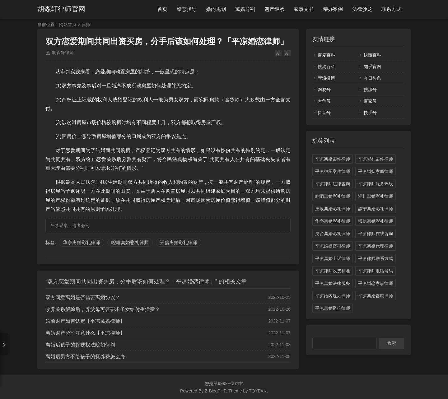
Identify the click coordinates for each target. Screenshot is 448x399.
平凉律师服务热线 (375, 183)
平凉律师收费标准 (332, 270)
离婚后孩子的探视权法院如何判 (80, 344)
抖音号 (324, 112)
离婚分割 (245, 9)
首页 (162, 9)
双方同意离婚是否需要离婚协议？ (82, 297)
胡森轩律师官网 (61, 9)
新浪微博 (326, 78)
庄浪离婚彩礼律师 (332, 208)
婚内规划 (216, 9)
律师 (86, 24)
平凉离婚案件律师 (332, 158)
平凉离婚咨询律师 (375, 295)
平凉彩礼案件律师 (375, 158)
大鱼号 (324, 101)
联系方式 (391, 9)
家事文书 (304, 9)
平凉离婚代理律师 (375, 246)
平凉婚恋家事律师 (375, 283)
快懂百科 (372, 55)
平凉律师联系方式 (375, 258)
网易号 (324, 89)
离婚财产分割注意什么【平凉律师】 (85, 333)
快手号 (370, 112)
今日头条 (372, 78)
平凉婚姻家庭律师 (375, 171)
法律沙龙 (362, 9)
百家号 (370, 101)
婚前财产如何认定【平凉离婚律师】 (85, 321)
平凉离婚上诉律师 (332, 258)
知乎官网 (372, 66)
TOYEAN (258, 390)
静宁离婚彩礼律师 (375, 208)
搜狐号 (370, 89)
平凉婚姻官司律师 (332, 246)
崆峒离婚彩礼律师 (130, 242)
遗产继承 (274, 9)
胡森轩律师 (63, 52)
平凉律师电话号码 (375, 270)
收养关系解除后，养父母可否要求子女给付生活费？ (102, 309)
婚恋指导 (187, 9)
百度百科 (326, 55)
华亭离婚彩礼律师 (81, 242)
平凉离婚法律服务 (332, 283)
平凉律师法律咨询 (332, 183)
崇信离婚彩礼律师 (178, 242)
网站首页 (68, 24)
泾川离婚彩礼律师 (375, 196)
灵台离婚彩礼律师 (332, 233)
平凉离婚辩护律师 (332, 308)
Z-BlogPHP (215, 390)
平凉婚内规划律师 (332, 295)
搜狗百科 (326, 66)
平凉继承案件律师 (332, 171)
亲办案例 (333, 9)
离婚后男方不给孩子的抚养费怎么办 (85, 356)
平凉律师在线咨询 (375, 233)
